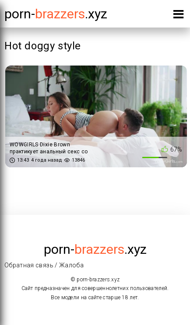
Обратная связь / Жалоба (44, 265)
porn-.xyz (55, 13)
